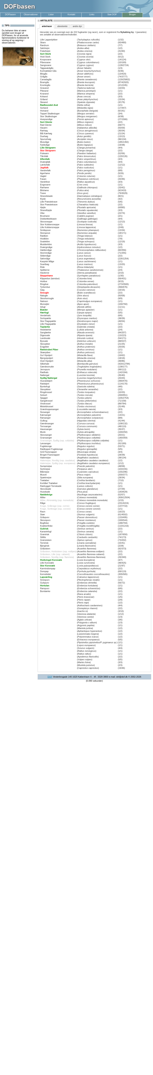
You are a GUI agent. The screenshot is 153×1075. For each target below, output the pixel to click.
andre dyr (77, 26)
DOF (50, 677)
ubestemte (62, 26)
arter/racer (47, 26)
